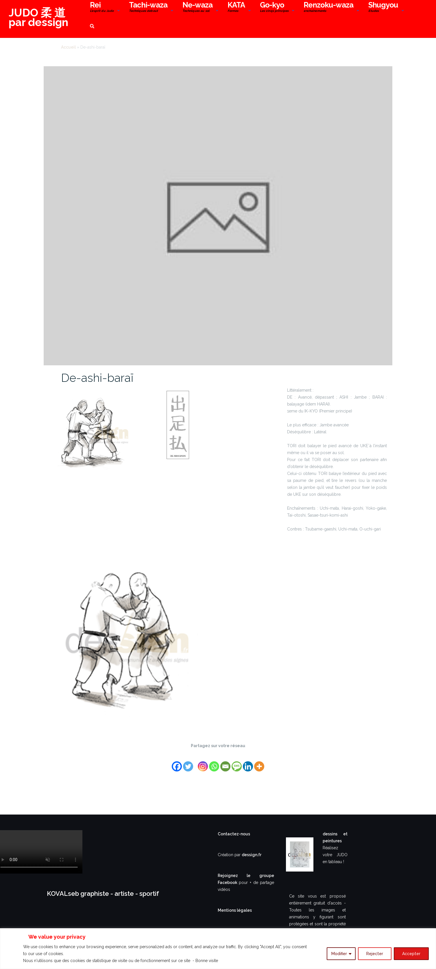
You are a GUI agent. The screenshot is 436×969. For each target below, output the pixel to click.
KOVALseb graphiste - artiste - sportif (103, 893)
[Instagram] (203, 762)
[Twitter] (188, 762)
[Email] (225, 762)
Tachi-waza (148, 7)
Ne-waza (197, 7)
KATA (236, 7)
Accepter (411, 953)
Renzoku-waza (328, 7)
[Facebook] (177, 762)
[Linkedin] (248, 762)
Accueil (68, 47)
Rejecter (374, 953)
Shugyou (383, 7)
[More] (259, 762)
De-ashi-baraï (97, 377)
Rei (102, 7)
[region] (218, 948)
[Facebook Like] (196, 759)
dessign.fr (251, 854)
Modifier (339, 953)
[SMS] (237, 762)
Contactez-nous (234, 834)
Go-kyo (274, 7)
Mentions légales (235, 910)
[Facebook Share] (194, 759)
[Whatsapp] (214, 762)
